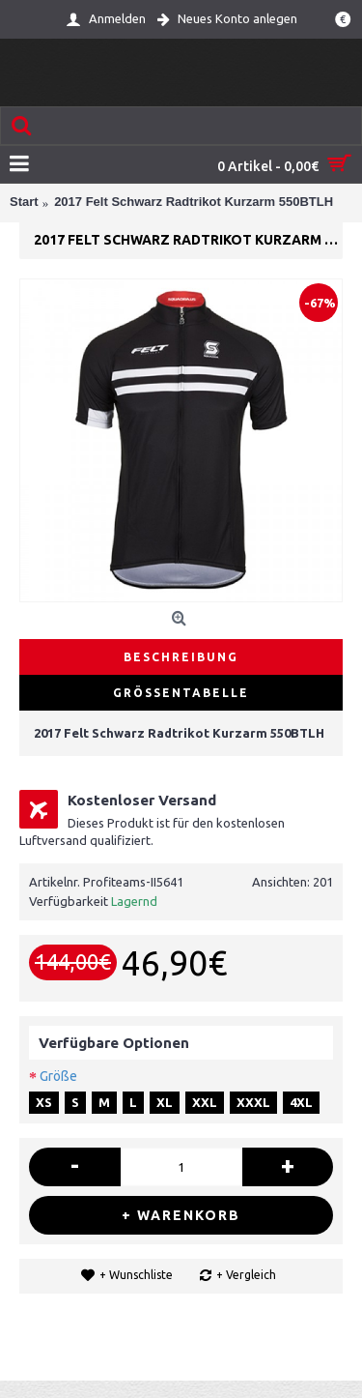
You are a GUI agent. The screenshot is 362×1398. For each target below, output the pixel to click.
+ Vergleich (246, 1274)
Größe (58, 1076)
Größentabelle (181, 692)
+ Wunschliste (136, 1274)
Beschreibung (181, 657)
